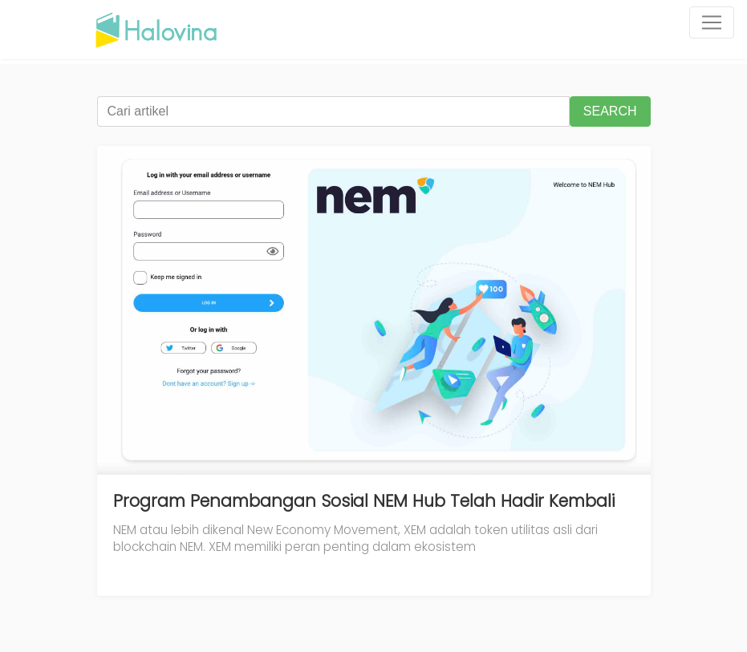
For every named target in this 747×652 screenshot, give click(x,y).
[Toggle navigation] (711, 22)
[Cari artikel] (333, 111)
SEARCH (610, 111)
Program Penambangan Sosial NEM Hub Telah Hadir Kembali (364, 500)
